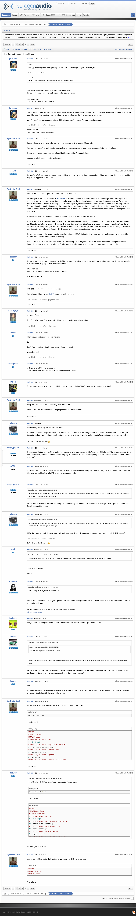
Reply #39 (30, 466)
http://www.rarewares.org (35, 612)
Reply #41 (30, 514)
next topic (129, 49)
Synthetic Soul (13, 138)
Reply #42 (30, 549)
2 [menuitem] (16, 44)
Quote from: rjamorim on (43, 642)
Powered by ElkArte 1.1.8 (8, 912)
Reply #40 (30, 485)
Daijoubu (13, 618)
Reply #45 (30, 637)
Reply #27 (30, 139)
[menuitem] (7, 44)
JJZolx (13, 171)
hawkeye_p (13, 311)
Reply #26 (30, 108)
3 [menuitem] (19, 44)
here (129, 37)
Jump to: (104, 898)
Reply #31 (30, 285)
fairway (13, 681)
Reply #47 (30, 701)
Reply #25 (30, 59)
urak (13, 549)
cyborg (13, 382)
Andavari (13, 636)
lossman (13, 257)
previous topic (120, 49)
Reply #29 (30, 189)
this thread (61, 199)
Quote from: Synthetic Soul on (45, 778)
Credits (18, 912)
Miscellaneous (15, 24)
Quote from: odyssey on (43, 555)
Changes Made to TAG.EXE (60, 24)
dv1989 (13, 466)
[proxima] (13, 58)
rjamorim (13, 581)
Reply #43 (30, 582)
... (25, 44)
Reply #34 (30, 364)
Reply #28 (30, 171)
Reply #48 (30, 773)
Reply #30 (30, 257)
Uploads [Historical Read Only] (35, 24)
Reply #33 (30, 333)
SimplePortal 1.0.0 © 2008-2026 (30, 912)
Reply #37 (30, 423)
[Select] (34, 712)
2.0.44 (51, 294)
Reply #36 (30, 400)
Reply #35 (30, 382)
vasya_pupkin (13, 448)
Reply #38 (30, 448)
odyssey (13, 423)
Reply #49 (30, 855)
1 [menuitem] (12, 44)
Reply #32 (30, 311)
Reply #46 (30, 681)
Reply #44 (30, 618)
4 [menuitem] (22, 44)
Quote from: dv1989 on (42, 490)
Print (130, 44)
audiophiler (13, 363)
